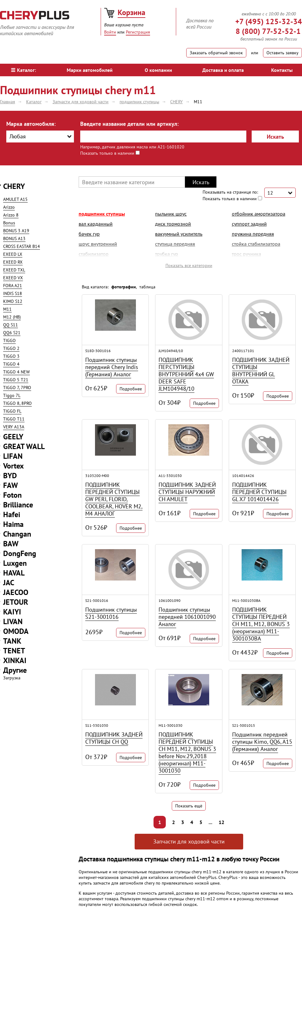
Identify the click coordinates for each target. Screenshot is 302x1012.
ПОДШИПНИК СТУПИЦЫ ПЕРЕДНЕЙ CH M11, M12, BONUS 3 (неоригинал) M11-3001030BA (261, 624)
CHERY (14, 186)
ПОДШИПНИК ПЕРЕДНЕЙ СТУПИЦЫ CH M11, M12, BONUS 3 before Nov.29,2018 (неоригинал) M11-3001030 (187, 752)
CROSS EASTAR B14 (21, 246)
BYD (10, 475)
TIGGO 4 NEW (16, 372)
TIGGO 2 (11, 348)
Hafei (11, 514)
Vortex (13, 466)
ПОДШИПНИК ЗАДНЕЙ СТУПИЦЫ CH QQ (114, 738)
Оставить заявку (282, 53)
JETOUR (15, 602)
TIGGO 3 (11, 356)
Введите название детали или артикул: (129, 123)
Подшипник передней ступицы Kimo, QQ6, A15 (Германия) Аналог (262, 741)
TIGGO (9, 340)
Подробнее (131, 389)
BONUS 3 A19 (16, 230)
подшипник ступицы (102, 214)
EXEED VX (13, 278)
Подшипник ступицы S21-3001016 (111, 613)
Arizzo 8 (11, 215)
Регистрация (138, 32)
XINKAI (14, 660)
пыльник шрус (171, 214)
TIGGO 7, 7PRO (17, 387)
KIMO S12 (12, 301)
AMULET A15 (15, 199)
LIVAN (13, 621)
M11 (7, 309)
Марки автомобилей (90, 70)
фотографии (123, 287)
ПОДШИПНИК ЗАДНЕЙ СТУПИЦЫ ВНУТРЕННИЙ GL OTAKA (260, 370)
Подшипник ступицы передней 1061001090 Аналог (187, 617)
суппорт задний (249, 224)
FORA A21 (12, 285)
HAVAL (14, 573)
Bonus (9, 223)
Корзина (131, 12)
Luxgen (15, 563)
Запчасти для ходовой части (189, 841)
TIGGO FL (12, 411)
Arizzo (9, 207)
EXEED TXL (14, 270)
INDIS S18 (12, 293)
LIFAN (13, 456)
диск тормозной (173, 224)
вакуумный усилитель (178, 234)
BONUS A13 (14, 238)
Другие (15, 670)
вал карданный (96, 224)
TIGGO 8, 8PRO (17, 403)
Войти (110, 32)
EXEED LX (12, 254)
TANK (12, 641)
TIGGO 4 (11, 364)
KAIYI (12, 612)
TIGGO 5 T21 (15, 380)
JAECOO (15, 592)
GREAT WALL (24, 446)
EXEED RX (13, 262)
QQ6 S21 (11, 332)
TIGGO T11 (14, 419)
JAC (8, 582)
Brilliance (18, 505)
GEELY (13, 437)
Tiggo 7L (11, 395)
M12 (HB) (12, 317)
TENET (14, 651)
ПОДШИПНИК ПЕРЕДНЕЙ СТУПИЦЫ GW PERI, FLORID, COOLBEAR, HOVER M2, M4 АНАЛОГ (114, 499)
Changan (17, 534)
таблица (147, 287)
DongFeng (19, 553)
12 (221, 822)
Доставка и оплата (223, 70)
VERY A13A (13, 427)
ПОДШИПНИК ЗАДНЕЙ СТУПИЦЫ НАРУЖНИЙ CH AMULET (187, 492)
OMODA (16, 631)
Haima (13, 524)
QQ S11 (10, 325)
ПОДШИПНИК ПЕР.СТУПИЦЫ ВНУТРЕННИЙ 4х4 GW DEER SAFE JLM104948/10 (186, 374)
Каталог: (23, 70)
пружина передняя (253, 234)
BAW (11, 544)
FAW (10, 485)
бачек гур (89, 234)
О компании (158, 70)
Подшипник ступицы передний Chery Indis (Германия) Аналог (111, 367)
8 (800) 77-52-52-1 (268, 31)
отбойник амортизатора (258, 214)
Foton (12, 495)
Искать (275, 136)
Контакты (282, 70)
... (210, 822)
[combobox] (40, 136)
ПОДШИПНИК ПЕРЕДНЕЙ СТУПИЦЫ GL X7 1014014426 (259, 492)
